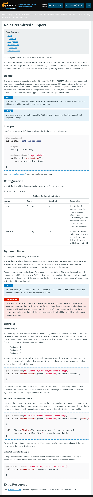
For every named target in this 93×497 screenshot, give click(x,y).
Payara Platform (16, 14)
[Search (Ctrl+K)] (74, 5)
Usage (10, 36)
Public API (7, 17)
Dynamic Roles (13, 45)
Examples (13, 48)
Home (4, 14)
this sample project (16, 174)
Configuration (13, 42)
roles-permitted (21, 17)
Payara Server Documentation (63, 14)
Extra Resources (14, 51)
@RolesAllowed (14, 490)
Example (12, 39)
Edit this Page (85, 14)
